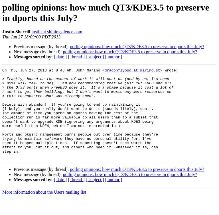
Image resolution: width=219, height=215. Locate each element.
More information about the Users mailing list (44, 210)
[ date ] (60, 56)
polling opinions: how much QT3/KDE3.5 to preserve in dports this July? (137, 46)
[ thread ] (76, 56)
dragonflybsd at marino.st (132, 70)
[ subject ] (95, 56)
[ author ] (113, 56)
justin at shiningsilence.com (56, 31)
